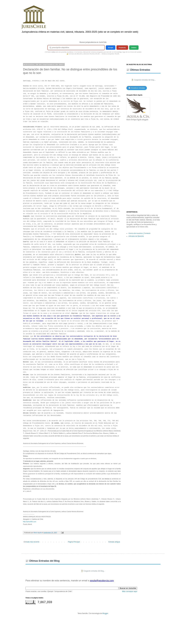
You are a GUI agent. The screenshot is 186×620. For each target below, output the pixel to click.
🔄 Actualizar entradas (136, 88)
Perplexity (122, 47)
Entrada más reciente (31, 542)
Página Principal (74, 542)
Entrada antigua (114, 542)
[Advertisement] (143, 166)
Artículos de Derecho (136, 236)
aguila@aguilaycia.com (102, 580)
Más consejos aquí (129, 591)
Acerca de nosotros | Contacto (139, 233)
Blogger (105, 613)
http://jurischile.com (29, 521)
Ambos (133, 47)
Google (110, 47)
